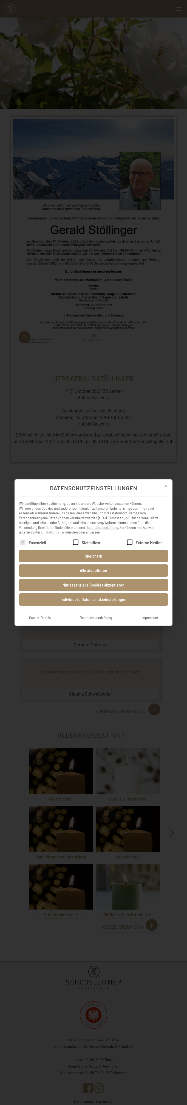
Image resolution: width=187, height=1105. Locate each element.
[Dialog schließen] (166, 477)
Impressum (149, 609)
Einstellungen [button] (51, 524)
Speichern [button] (93, 547)
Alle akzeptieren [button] (93, 561)
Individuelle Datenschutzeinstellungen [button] (93, 590)
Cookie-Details (40, 609)
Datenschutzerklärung (102, 519)
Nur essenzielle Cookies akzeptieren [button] (93, 576)
